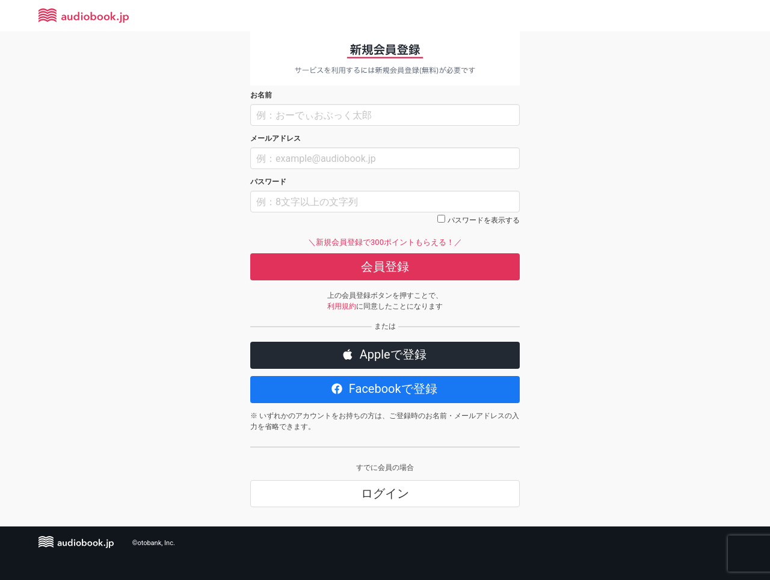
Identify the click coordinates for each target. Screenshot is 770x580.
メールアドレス (275, 138)
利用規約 (341, 306)
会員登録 (385, 266)
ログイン (385, 493)
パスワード (268, 181)
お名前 (261, 95)
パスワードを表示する (484, 220)
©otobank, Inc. (153, 543)
